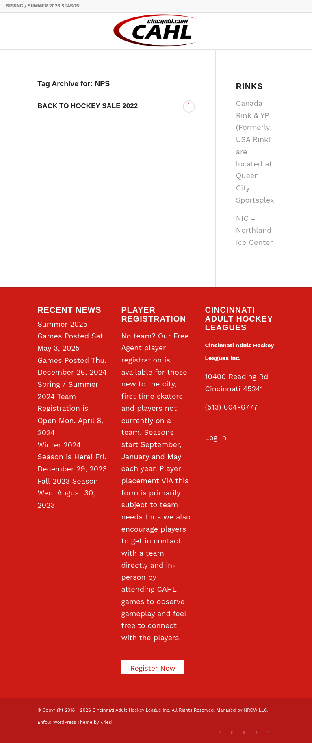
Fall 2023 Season (67, 481)
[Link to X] (220, 733)
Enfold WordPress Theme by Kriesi (74, 722)
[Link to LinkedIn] (244, 733)
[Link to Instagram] (256, 733)
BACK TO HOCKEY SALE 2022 (87, 106)
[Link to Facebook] (232, 733)
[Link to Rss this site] (268, 733)
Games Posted (63, 360)
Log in (216, 437)
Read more (189, 106)
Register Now (153, 668)
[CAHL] (156, 31)
